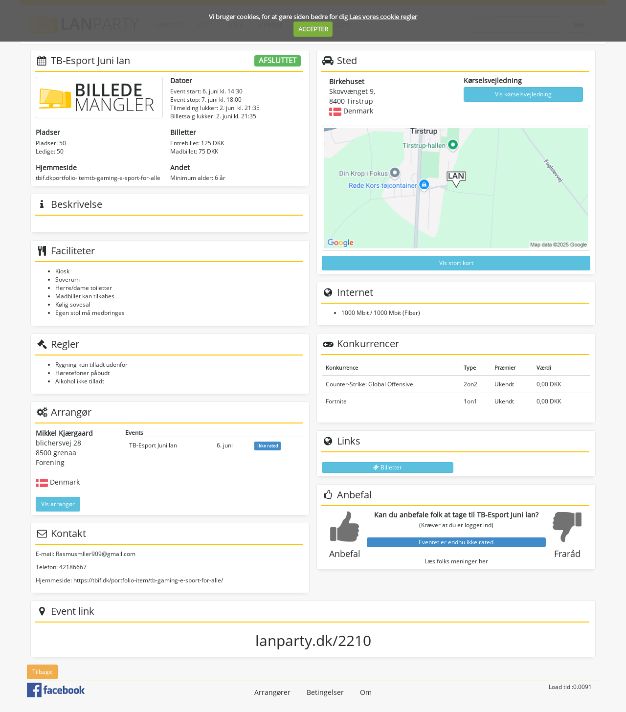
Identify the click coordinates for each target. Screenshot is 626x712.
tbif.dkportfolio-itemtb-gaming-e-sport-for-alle (98, 178)
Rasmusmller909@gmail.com (95, 554)
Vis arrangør (58, 504)
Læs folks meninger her (456, 561)
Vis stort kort (456, 263)
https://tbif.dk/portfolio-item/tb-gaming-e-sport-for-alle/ (148, 580)
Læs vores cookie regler (383, 16)
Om (366, 692)
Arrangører (272, 692)
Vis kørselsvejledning (523, 94)
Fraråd (567, 553)
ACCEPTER (313, 28)
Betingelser (325, 692)
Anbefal (344, 553)
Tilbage (42, 672)
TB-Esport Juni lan (153, 445)
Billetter (387, 467)
